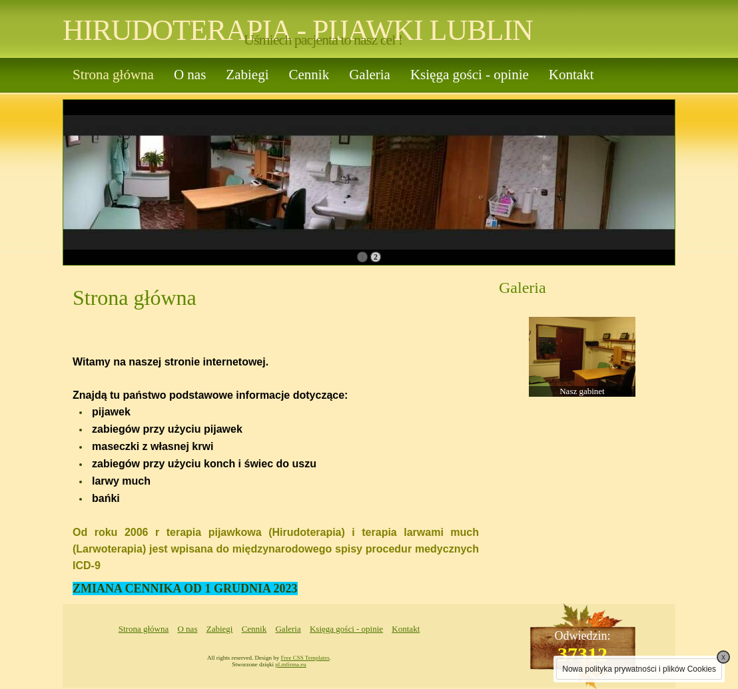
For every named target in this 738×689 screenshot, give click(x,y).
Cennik (308, 75)
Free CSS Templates (305, 657)
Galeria (369, 75)
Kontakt (571, 75)
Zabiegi (247, 75)
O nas (190, 75)
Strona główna (113, 75)
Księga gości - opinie (469, 75)
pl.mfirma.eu (290, 664)
